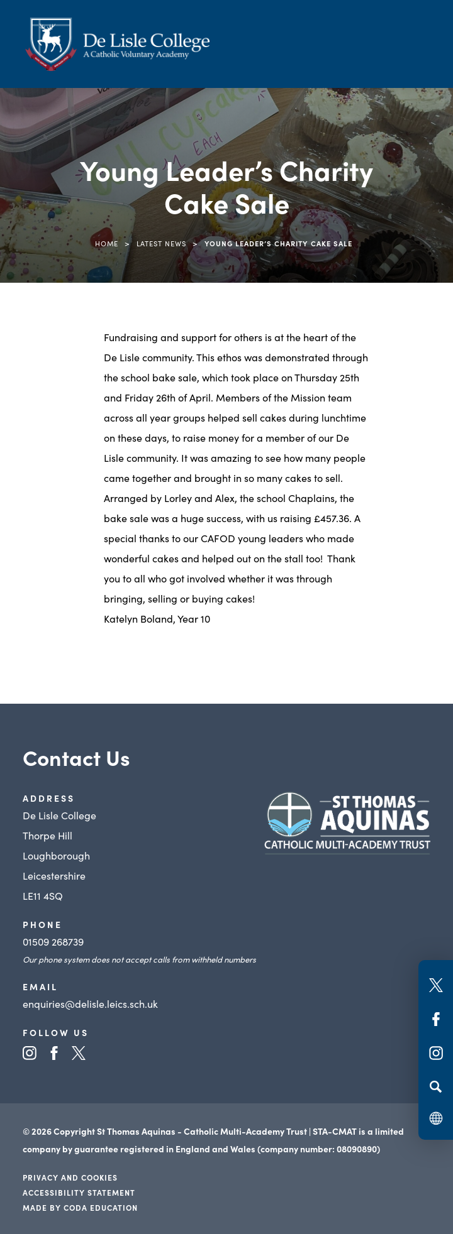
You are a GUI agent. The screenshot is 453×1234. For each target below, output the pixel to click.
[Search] (435, 1086)
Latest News (161, 243)
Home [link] (106, 243)
